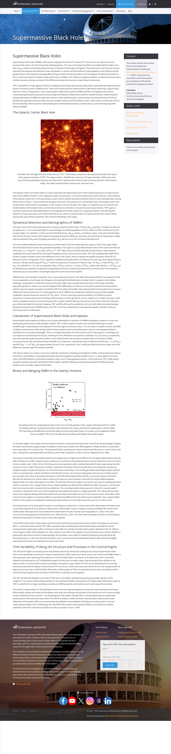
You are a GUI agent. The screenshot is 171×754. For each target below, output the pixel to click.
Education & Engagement (83, 11)
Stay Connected (126, 4)
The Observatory (48, 11)
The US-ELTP (64, 11)
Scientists (99, 4)
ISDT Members (132, 133)
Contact (33, 711)
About (17, 11)
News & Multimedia (105, 11)
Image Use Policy (102, 636)
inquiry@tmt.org (23, 684)
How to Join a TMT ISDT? (136, 127)
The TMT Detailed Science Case (139, 121)
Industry (111, 4)
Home (16, 711)
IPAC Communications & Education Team (122, 716)
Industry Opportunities (127, 636)
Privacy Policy (101, 632)
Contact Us (141, 4)
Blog (130, 11)
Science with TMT (31, 11)
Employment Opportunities (129, 632)
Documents (120, 11)
